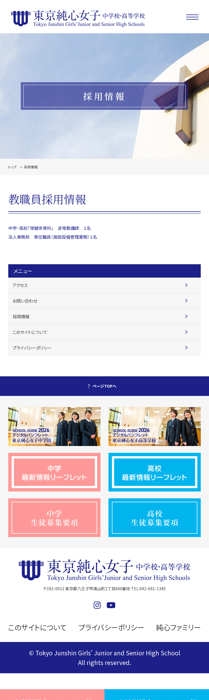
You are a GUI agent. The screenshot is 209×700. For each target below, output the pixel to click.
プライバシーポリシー (32, 348)
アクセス (20, 285)
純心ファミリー (178, 627)
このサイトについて (30, 332)
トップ (12, 166)
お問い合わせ (25, 301)
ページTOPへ (104, 386)
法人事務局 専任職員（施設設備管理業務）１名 (52, 237)
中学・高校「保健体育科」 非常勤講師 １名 (49, 228)
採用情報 (21, 316)
